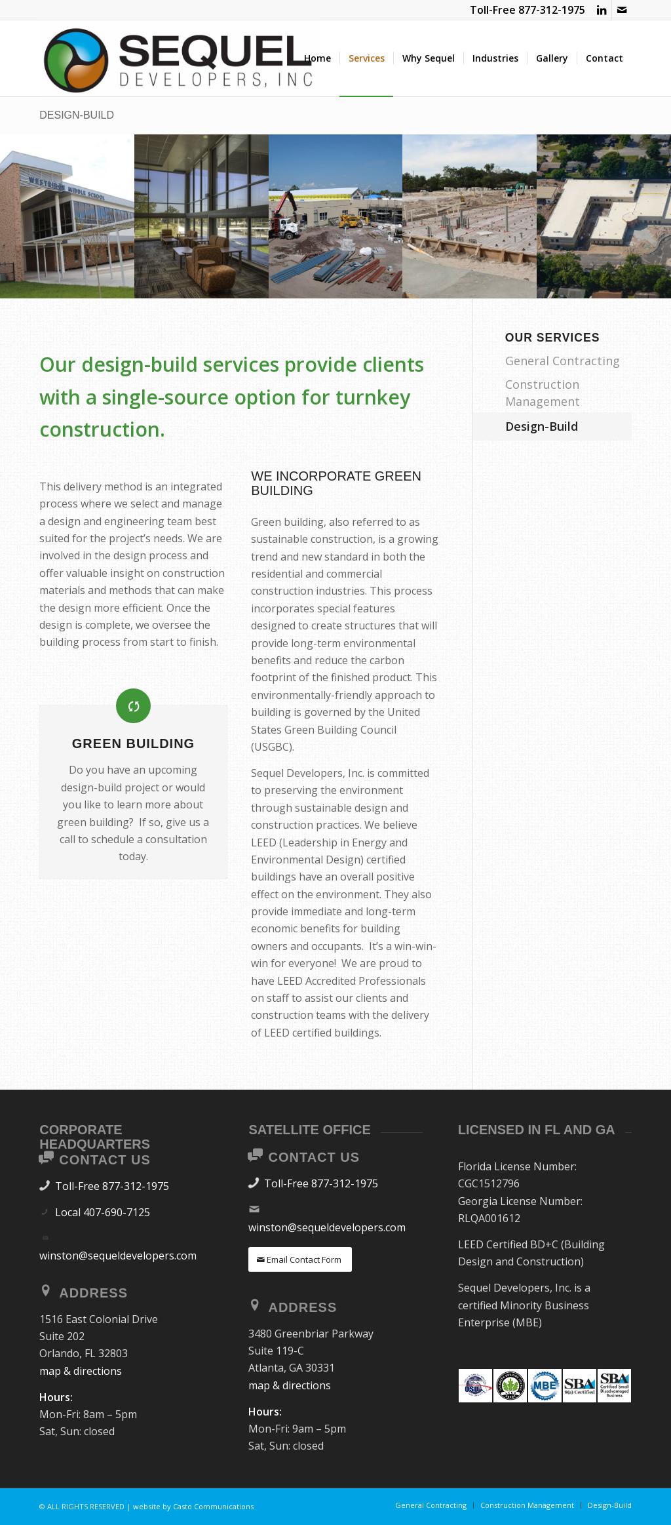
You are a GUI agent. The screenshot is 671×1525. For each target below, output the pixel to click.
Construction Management (542, 392)
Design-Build (76, 115)
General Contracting (562, 360)
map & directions (80, 1371)
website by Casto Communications (193, 1506)
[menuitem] (317, 58)
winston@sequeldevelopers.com (118, 1255)
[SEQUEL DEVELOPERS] (179, 58)
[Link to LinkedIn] (601, 10)
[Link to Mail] (622, 10)
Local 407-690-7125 (102, 1212)
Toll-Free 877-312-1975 (112, 1186)
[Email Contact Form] (300, 1260)
